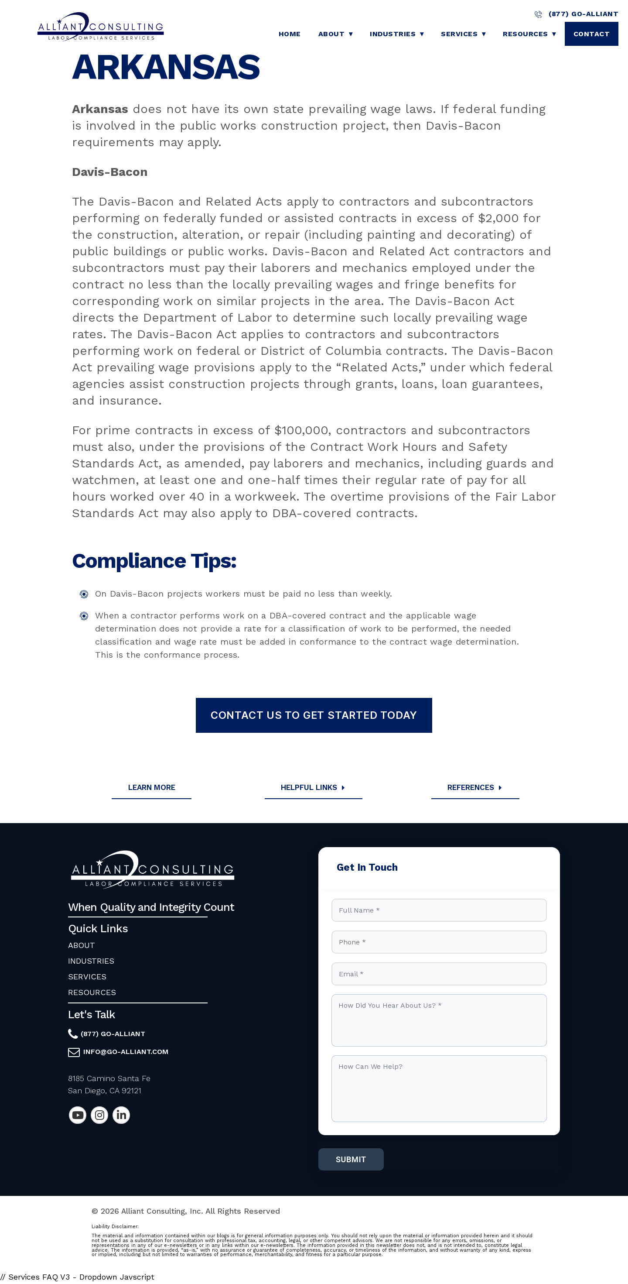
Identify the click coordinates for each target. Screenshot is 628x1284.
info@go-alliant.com (125, 1052)
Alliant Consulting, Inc (161, 1213)
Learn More (152, 787)
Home (290, 34)
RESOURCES (92, 993)
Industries (393, 34)
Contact (591, 34)
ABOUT (81, 946)
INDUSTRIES (91, 961)
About (331, 34)
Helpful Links (314, 787)
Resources (525, 34)
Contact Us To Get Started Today (314, 715)
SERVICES (87, 977)
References (476, 787)
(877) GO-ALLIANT (576, 14)
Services (459, 34)
